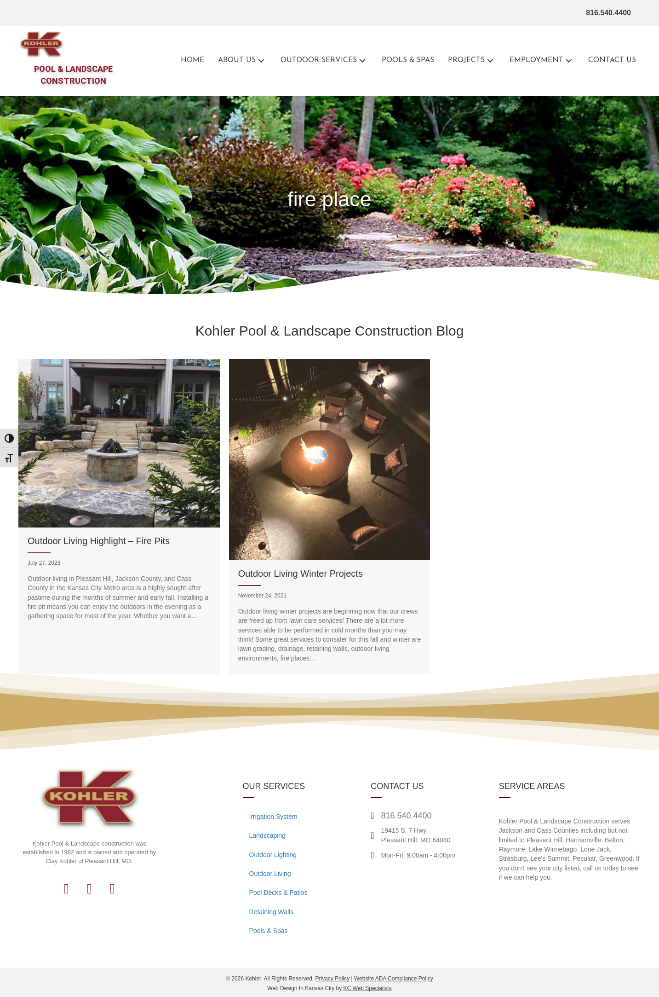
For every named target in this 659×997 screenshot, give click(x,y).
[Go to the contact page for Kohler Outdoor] (612, 60)
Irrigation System (273, 816)
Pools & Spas (268, 930)
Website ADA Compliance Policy (393, 978)
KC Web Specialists (368, 988)
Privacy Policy (332, 978)
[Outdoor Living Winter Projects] (329, 516)
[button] (261, 60)
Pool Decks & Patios (278, 892)
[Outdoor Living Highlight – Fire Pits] (119, 516)
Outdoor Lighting (273, 854)
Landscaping (267, 835)
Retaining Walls (271, 912)
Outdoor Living (270, 873)
